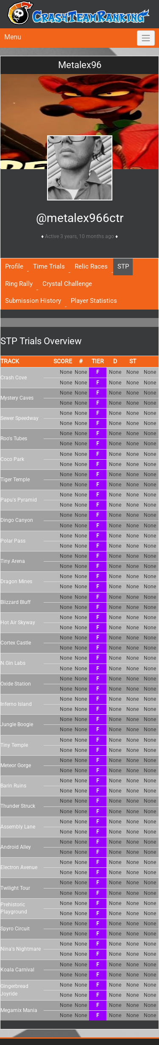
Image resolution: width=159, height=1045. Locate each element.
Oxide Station (15, 684)
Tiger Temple (15, 480)
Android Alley (15, 847)
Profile (14, 266)
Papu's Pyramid (18, 500)
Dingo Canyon (16, 520)
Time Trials (49, 266)
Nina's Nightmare (20, 949)
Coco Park (12, 459)
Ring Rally (19, 284)
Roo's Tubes (13, 439)
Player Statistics (94, 300)
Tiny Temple (14, 745)
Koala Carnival (17, 970)
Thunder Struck (17, 806)
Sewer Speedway (19, 418)
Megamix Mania (18, 1010)
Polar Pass (12, 541)
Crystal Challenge (67, 284)
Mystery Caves (16, 398)
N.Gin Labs (12, 663)
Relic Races (91, 266)
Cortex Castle (15, 643)
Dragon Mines (16, 581)
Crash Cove (13, 378)
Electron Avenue (18, 867)
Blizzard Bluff (15, 602)
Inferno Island (16, 704)
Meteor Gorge (15, 765)
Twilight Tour (15, 888)
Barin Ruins (13, 786)
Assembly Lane (17, 827)
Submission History (33, 300)
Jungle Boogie (16, 724)
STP (123, 266)
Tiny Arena (12, 561)
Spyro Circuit (15, 929)
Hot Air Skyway (17, 622)
